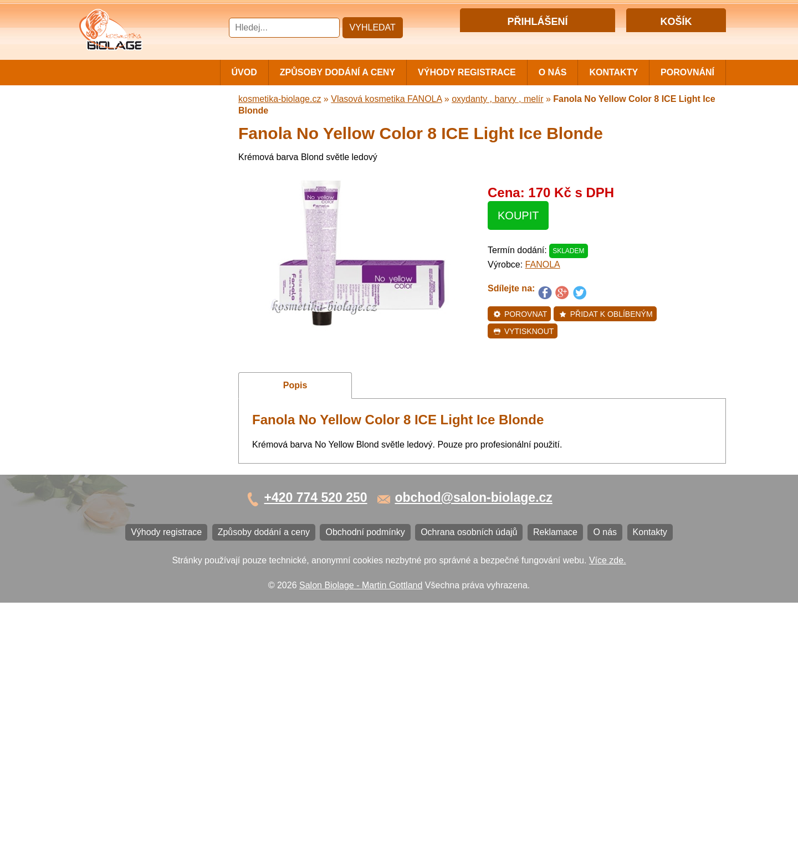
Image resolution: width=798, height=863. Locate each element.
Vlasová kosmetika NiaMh (134, 203)
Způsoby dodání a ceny (337, 72)
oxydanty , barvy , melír (497, 99)
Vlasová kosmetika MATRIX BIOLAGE (137, 162)
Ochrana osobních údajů (131, 587)
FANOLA (542, 264)
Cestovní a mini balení (127, 121)
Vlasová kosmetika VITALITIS (141, 379)
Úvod (244, 72)
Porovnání (687, 72)
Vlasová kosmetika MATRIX (137, 140)
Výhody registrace (467, 72)
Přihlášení (514, 40)
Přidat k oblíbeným (606, 314)
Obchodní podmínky (122, 568)
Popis (295, 385)
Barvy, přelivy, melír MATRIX (139, 185)
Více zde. (607, 820)
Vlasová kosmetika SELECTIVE (145, 397)
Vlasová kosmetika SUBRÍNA (141, 240)
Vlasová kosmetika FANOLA (139, 282)
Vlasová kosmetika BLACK (135, 452)
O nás (553, 72)
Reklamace (105, 605)
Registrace (559, 40)
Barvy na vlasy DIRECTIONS (140, 434)
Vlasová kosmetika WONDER (141, 258)
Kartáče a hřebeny (119, 489)
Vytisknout (523, 331)
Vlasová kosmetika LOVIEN (137, 361)
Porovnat (520, 314)
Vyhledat (373, 27)
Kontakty (613, 72)
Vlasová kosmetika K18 (129, 415)
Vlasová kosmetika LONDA (136, 324)
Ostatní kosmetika (118, 470)
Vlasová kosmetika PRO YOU (141, 342)
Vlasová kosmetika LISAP (134, 222)
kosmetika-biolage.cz (279, 99)
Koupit (518, 215)
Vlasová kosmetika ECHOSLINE (147, 306)
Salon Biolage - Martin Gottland (360, 845)
